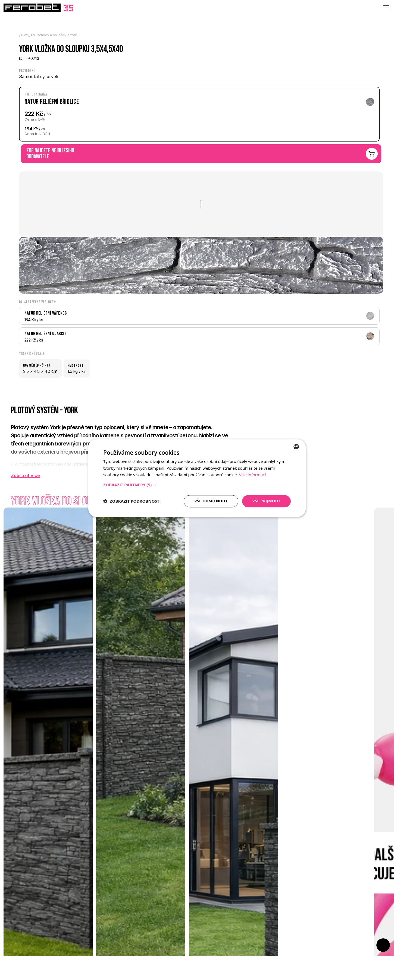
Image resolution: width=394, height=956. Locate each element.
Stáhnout (292, 419)
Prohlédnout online (301, 413)
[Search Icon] (267, 17)
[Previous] (16, 917)
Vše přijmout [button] (266, 500)
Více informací (252, 475)
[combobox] (296, 446)
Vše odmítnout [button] (210, 500)
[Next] (31, 917)
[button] (197, 484)
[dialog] (197, 478)
